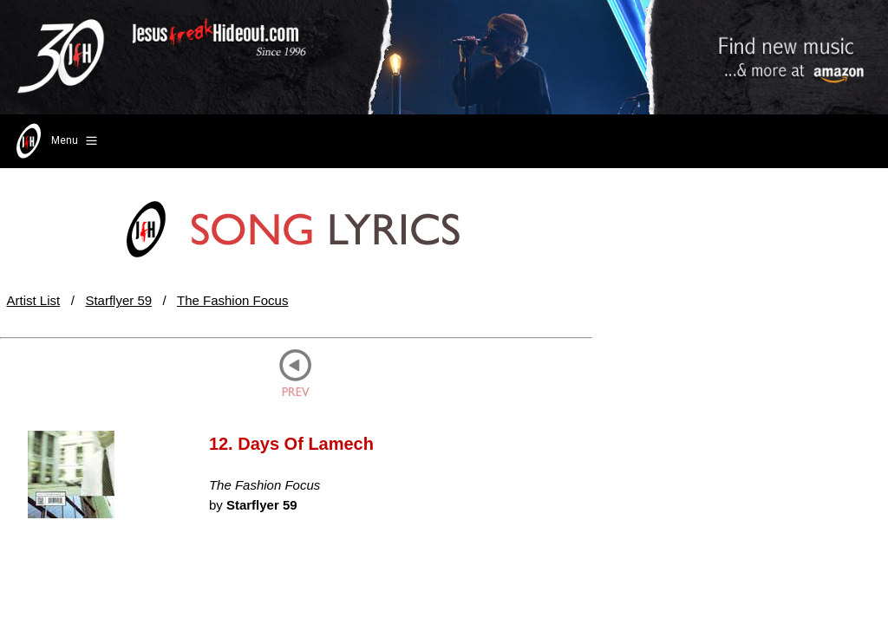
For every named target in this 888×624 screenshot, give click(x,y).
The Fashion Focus (232, 300)
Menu (55, 141)
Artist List (34, 300)
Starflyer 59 (118, 300)
